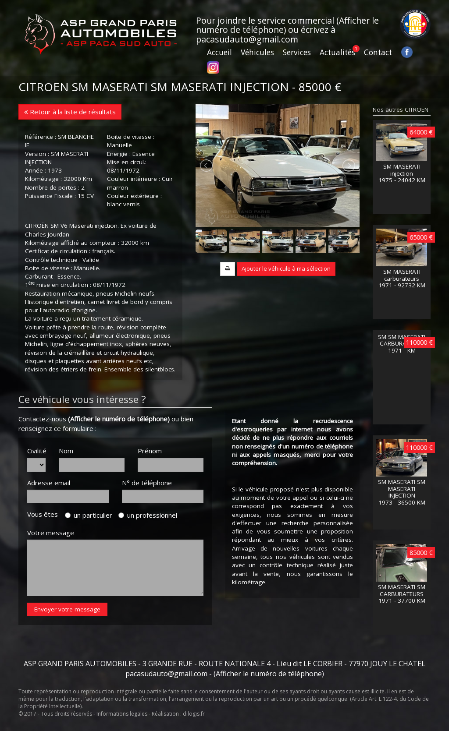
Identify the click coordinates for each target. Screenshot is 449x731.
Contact (378, 52)
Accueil (219, 52)
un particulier (88, 515)
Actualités (337, 52)
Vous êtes (45, 514)
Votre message (50, 532)
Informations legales (121, 713)
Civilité (36, 450)
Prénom (150, 450)
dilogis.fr (194, 713)
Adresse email (48, 482)
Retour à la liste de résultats (70, 111)
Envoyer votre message (67, 609)
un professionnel (147, 515)
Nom (66, 450)
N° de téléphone (147, 482)
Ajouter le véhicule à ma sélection (286, 268)
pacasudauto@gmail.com (247, 39)
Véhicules (257, 52)
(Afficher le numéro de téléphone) (119, 418)
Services (297, 52)
